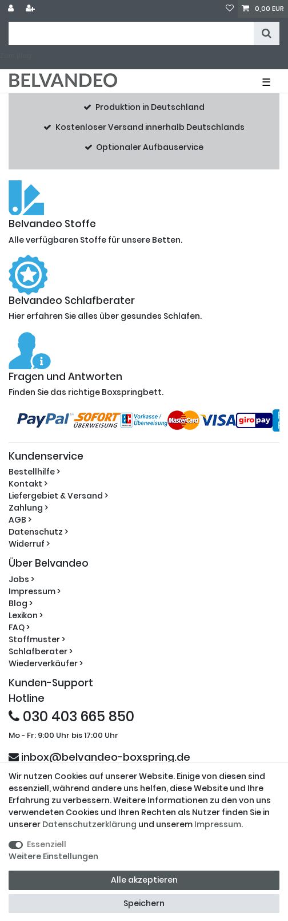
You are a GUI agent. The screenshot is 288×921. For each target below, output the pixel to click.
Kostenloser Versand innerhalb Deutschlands (150, 127)
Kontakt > (28, 483)
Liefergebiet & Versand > (58, 495)
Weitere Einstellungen (53, 856)
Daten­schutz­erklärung (89, 824)
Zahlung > (28, 507)
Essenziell (46, 844)
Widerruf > (29, 544)
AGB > (20, 519)
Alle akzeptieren (144, 880)
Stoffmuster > (37, 639)
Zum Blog (15, 55)
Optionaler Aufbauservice (149, 147)
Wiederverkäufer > (46, 663)
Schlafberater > (41, 651)
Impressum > (35, 591)
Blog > (21, 603)
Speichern (144, 903)
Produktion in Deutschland (150, 107)
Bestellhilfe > (34, 471)
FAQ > (19, 627)
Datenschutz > (38, 531)
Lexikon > (26, 615)
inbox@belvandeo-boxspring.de (99, 757)
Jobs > (21, 579)
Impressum (217, 824)
